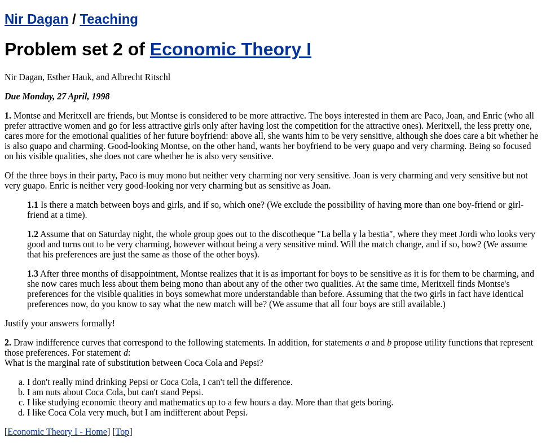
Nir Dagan (36, 19)
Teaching (109, 19)
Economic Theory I (230, 49)
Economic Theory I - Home (57, 431)
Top (123, 431)
